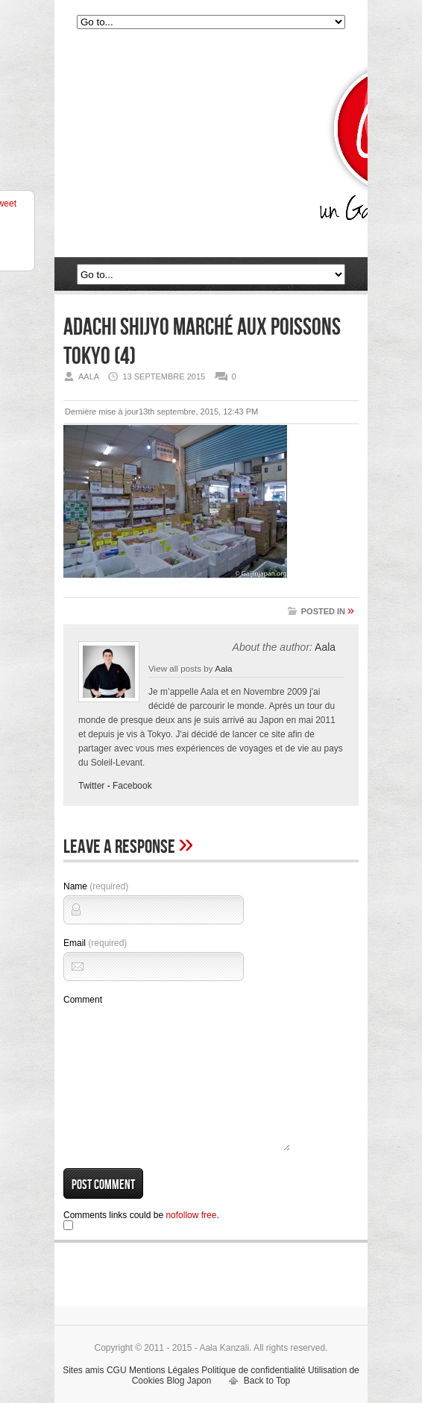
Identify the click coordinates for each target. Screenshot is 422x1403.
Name (95, 886)
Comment (82, 999)
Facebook (132, 786)
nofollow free (191, 1215)
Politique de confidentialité (253, 1370)
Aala (325, 647)
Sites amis (83, 1370)
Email (95, 943)
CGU (117, 1370)
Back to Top (267, 1380)
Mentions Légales (164, 1370)
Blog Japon (188, 1380)
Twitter (91, 786)
